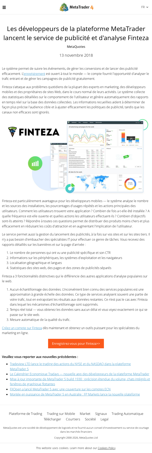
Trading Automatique (127, 413)
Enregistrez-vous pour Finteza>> (76, 343)
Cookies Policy (106, 448)
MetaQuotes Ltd (88, 437)
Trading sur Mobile (61, 413)
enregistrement (34, 74)
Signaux (101, 413)
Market (85, 413)
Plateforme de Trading (25, 413)
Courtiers (73, 419)
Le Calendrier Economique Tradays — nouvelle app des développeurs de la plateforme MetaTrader (79, 374)
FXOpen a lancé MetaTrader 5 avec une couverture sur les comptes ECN (60, 389)
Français (142, 7)
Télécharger (52, 419)
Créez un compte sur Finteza (22, 328)
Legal (104, 419)
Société (90, 419)
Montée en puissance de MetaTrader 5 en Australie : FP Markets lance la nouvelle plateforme (75, 394)
